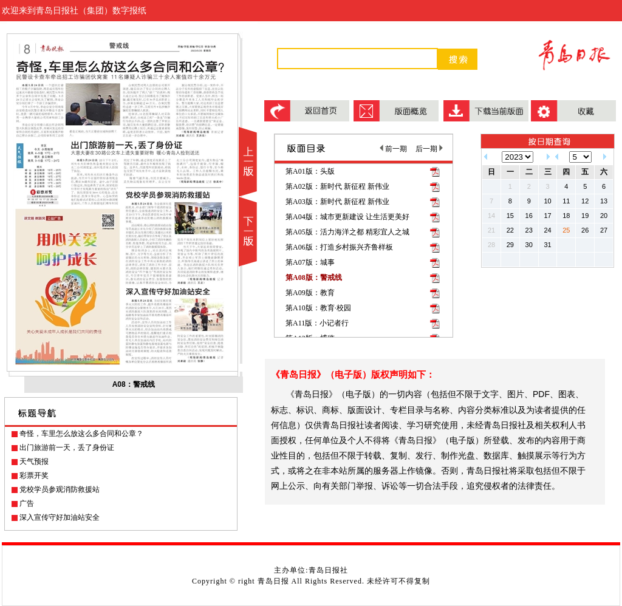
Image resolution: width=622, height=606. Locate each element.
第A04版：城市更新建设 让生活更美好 (347, 217)
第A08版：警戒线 (313, 277)
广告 (26, 503)
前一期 (393, 149)
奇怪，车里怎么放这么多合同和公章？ (81, 433)
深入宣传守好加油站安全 (59, 517)
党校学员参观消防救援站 (59, 489)
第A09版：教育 (310, 292)
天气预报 (34, 461)
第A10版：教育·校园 (318, 308)
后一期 (429, 149)
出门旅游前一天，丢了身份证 (66, 447)
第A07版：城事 (310, 262)
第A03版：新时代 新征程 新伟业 (337, 201)
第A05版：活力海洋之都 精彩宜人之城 (347, 232)
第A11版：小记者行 (317, 323)
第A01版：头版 (310, 171)
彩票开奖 (34, 475)
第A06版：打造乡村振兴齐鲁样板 (339, 247)
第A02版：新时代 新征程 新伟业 (337, 186)
